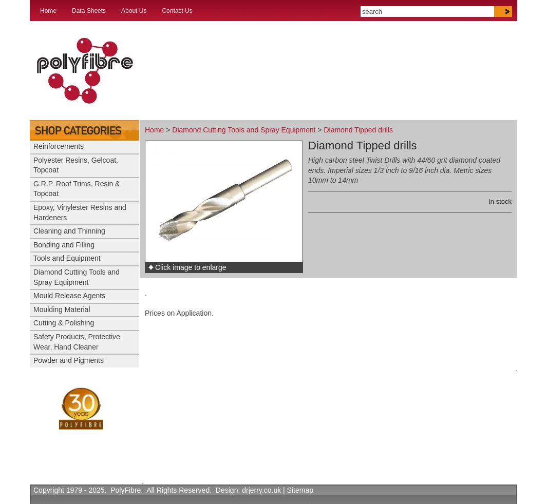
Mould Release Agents (69, 296)
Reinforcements (58, 146)
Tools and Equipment (67, 258)
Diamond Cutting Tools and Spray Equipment (243, 130)
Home (48, 10)
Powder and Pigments (68, 360)
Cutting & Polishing (63, 323)
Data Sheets (89, 10)
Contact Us (177, 10)
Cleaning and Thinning (69, 231)
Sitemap (300, 490)
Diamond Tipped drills (358, 130)
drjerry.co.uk (261, 490)
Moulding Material (61, 309)
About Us (133, 10)
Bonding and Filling (64, 245)
